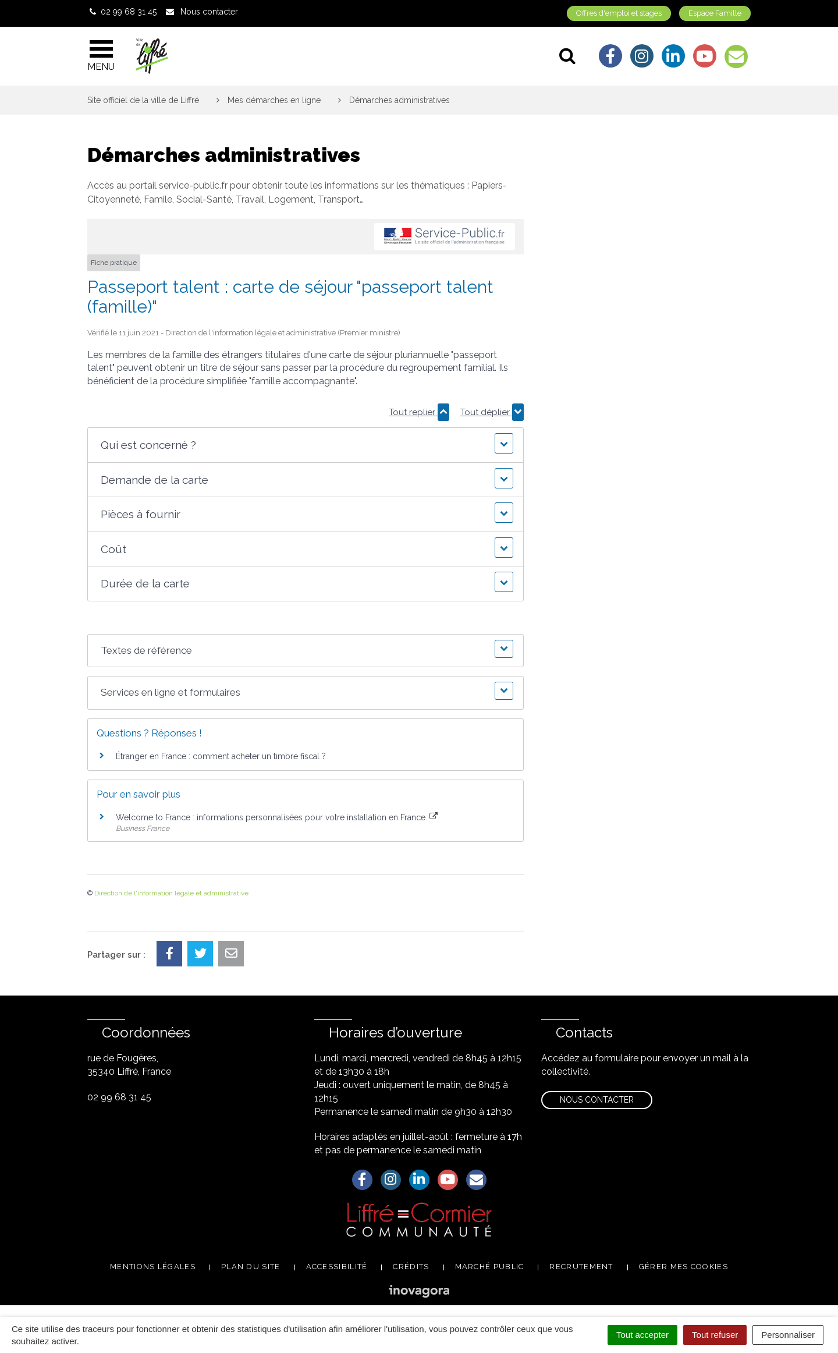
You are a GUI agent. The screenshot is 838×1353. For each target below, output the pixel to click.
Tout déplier (492, 412)
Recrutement (581, 1266)
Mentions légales (153, 1266)
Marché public (489, 1266)
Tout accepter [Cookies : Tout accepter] (642, 1335)
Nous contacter (597, 1099)
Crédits (411, 1266)
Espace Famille (714, 13)
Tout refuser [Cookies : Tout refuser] (715, 1335)
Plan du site (250, 1266)
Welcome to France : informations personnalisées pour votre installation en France (277, 817)
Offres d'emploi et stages (619, 13)
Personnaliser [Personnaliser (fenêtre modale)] (788, 1335)
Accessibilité (337, 1266)
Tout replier (419, 412)
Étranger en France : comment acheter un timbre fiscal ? (221, 756)
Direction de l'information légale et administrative (171, 893)
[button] (305, 445)
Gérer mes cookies (683, 1266)
